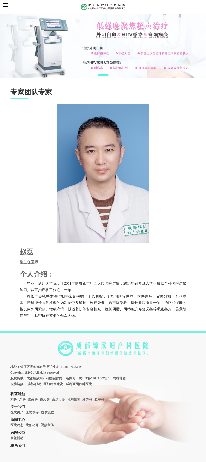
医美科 (33, 399)
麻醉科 (87, 399)
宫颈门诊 (58, 399)
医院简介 (16, 412)
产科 (22, 399)
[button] (95, 75)
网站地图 (119, 378)
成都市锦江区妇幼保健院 (45, 384)
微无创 (45, 399)
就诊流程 (47, 412)
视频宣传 (47, 425)
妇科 (13, 399)
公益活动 (16, 438)
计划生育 (73, 399)
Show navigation (5, 5)
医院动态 (16, 425)
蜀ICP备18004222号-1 (94, 378)
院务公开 (32, 425)
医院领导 (32, 412)
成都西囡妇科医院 (79, 384)
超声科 (99, 399)
